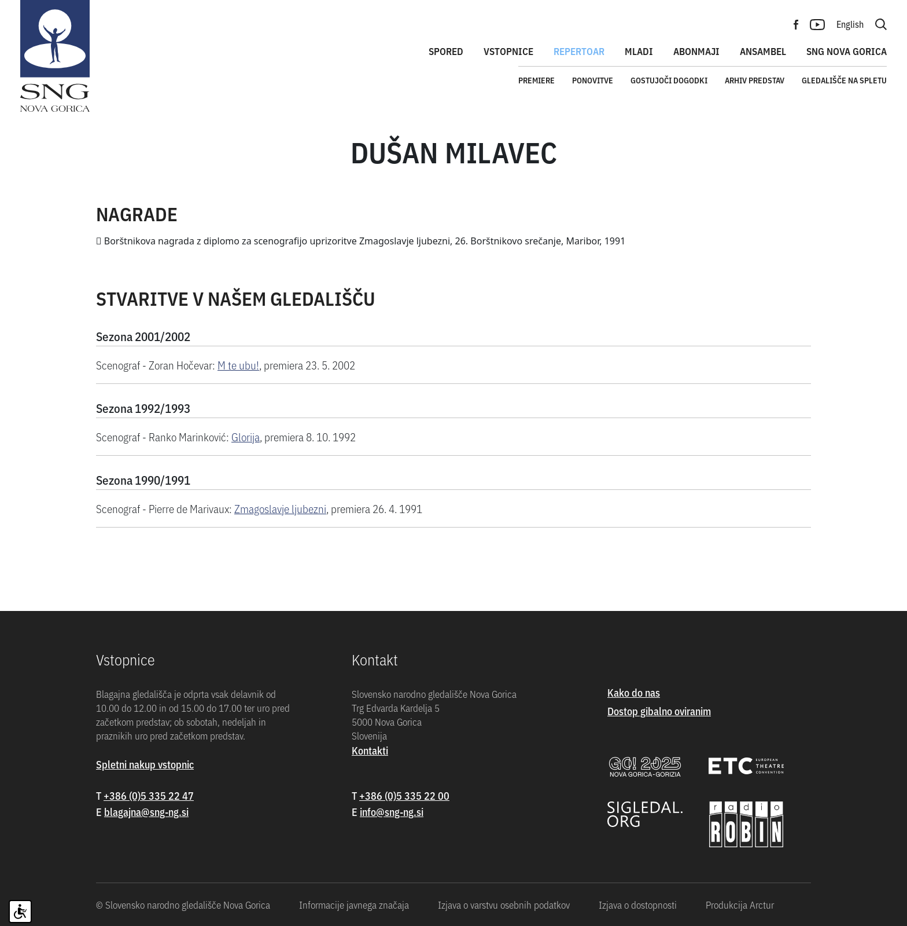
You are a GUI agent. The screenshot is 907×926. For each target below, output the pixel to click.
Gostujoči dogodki (669, 80)
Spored (446, 51)
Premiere (536, 80)
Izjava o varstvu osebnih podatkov (504, 905)
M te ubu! (238, 364)
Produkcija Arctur (740, 905)
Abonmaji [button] (696, 51)
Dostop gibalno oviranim (659, 711)
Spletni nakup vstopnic (145, 764)
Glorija (245, 436)
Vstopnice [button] (508, 51)
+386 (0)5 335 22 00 (404, 795)
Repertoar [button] (579, 51)
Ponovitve (592, 80)
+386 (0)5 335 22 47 (149, 795)
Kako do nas (633, 692)
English (850, 23)
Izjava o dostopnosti (638, 905)
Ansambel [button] (763, 51)
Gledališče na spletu (844, 80)
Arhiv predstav (754, 80)
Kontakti (370, 750)
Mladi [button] (639, 51)
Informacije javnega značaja (354, 905)
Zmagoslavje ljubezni (280, 508)
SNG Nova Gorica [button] (846, 51)
